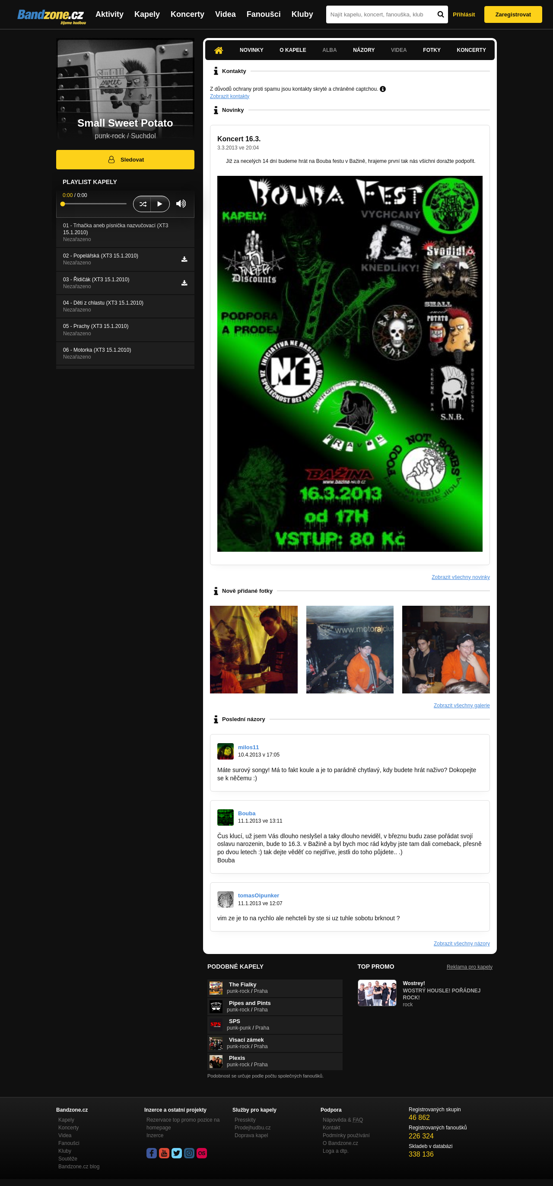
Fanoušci (264, 14)
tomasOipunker (258, 895)
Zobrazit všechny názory (462, 944)
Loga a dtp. (336, 1151)
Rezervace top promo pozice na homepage (182, 1124)
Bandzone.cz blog (78, 1167)
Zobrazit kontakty (229, 96)
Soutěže (67, 1159)
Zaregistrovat (513, 14)
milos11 (248, 747)
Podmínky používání (346, 1135)
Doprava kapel (251, 1135)
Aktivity (109, 14)
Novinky (252, 50)
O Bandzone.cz (340, 1143)
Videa (225, 14)
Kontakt (331, 1128)
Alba (329, 50)
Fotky (432, 50)
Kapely (147, 14)
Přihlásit (464, 14)
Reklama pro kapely (470, 967)
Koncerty (187, 14)
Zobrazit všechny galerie (462, 706)
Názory (364, 50)
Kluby (302, 14)
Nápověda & (343, 1120)
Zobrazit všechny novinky (461, 577)
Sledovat (125, 159)
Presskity (245, 1120)
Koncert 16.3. (239, 139)
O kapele (293, 50)
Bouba (246, 813)
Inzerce (154, 1135)
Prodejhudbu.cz (252, 1128)
